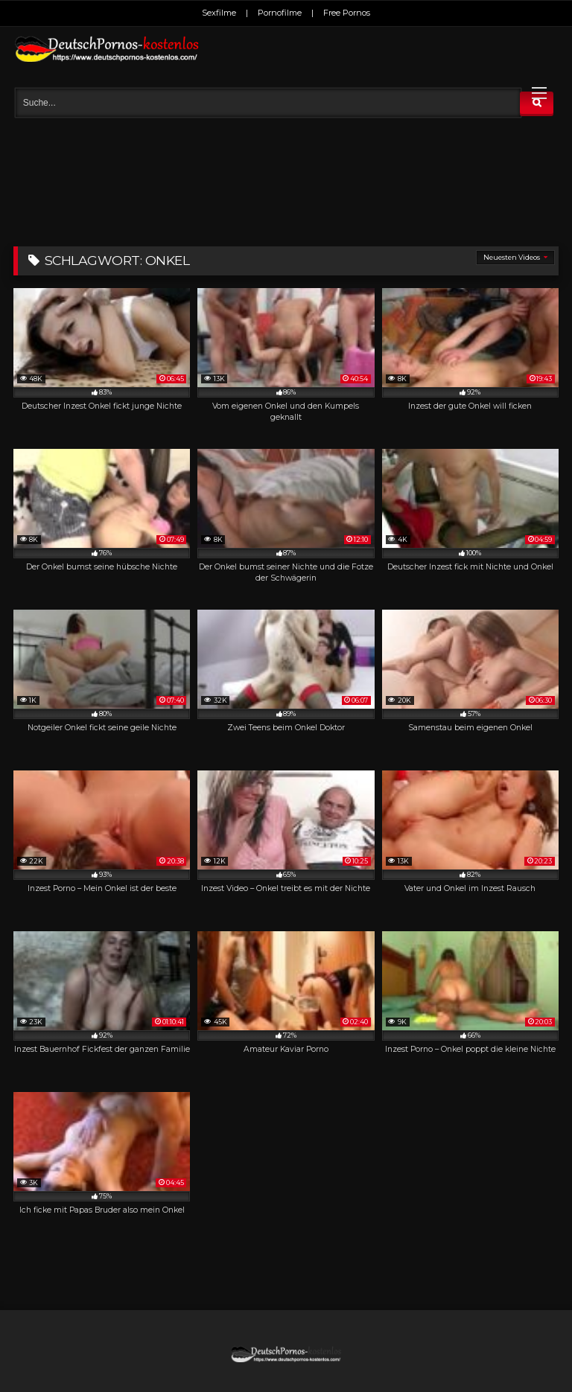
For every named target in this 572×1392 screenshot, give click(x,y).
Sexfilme (219, 12)
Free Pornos (346, 12)
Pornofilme (280, 12)
